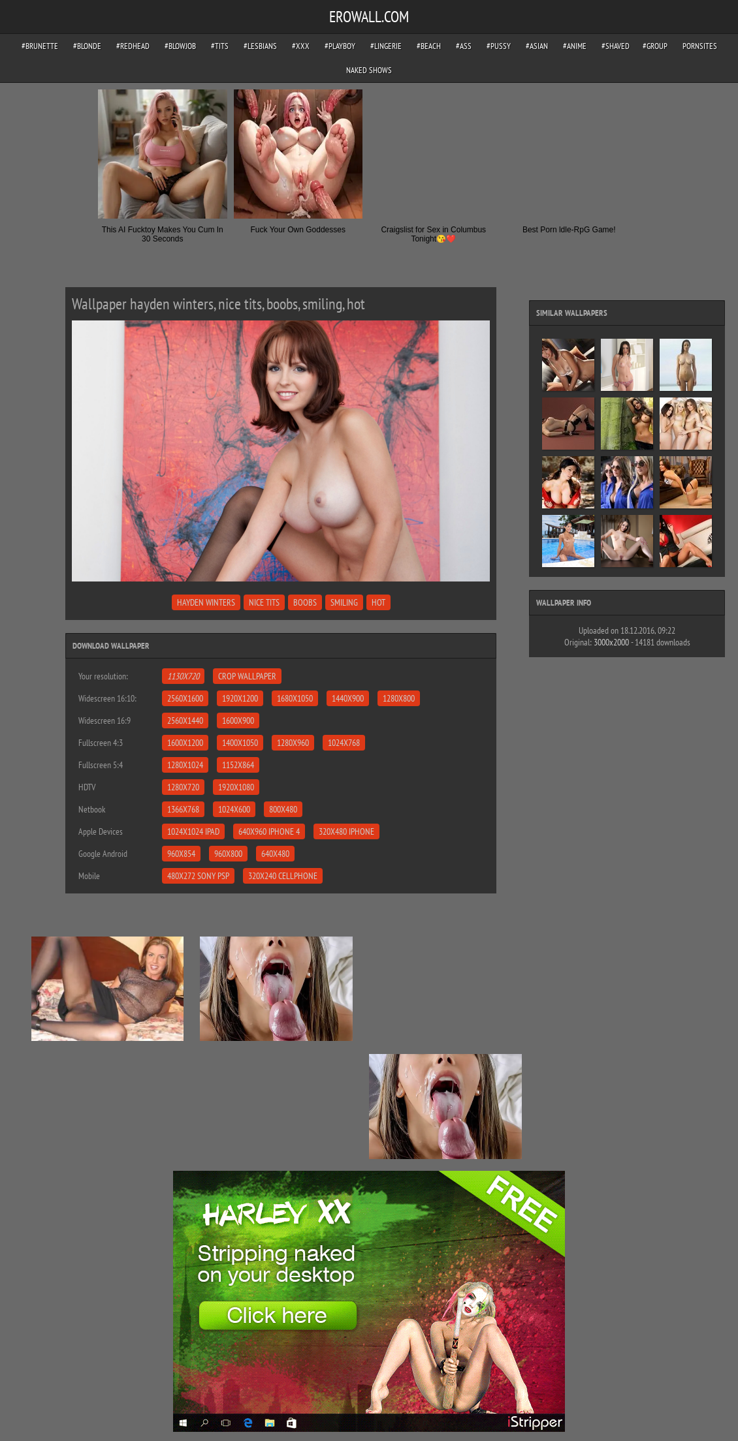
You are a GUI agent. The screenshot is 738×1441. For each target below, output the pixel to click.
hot (378, 602)
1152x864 (238, 765)
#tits (220, 46)
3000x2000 (611, 642)
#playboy (340, 46)
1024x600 (234, 809)
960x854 (181, 854)
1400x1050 (240, 743)
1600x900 (238, 720)
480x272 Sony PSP (198, 876)
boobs (305, 602)
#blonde (87, 46)
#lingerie (386, 46)
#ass (464, 46)
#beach (429, 46)
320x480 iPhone (346, 831)
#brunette (40, 46)
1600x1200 (185, 743)
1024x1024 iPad (193, 831)
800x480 (283, 809)
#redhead (133, 46)
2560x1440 (185, 720)
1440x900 (348, 698)
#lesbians (260, 46)
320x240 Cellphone (282, 876)
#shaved (616, 46)
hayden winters (206, 602)
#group (655, 46)
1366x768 (183, 809)
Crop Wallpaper (247, 676)
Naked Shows (369, 70)
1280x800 (399, 698)
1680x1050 (295, 698)
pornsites (699, 46)
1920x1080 (236, 787)
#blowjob (180, 46)
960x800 (228, 854)
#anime (574, 46)
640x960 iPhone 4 (269, 831)
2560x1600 (185, 698)
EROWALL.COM (369, 17)
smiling (344, 602)
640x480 (275, 854)
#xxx (301, 46)
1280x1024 (185, 765)
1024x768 (344, 743)
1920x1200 (240, 698)
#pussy (499, 46)
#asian (537, 46)
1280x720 (183, 787)
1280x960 (293, 743)
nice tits (264, 602)
